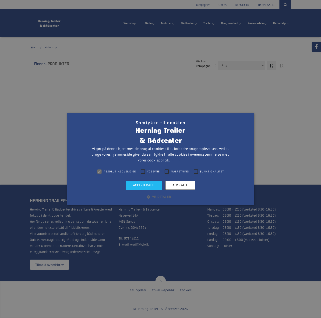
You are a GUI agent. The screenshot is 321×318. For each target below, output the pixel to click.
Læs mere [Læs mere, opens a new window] (177, 160)
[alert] (160, 159)
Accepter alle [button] (144, 185)
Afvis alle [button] (180, 185)
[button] (160, 196)
